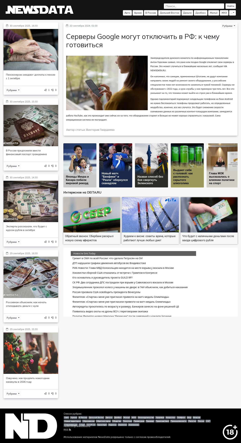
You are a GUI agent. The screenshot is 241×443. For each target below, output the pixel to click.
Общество (116, 421)
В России (150, 12)
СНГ (208, 421)
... (231, 12)
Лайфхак (181, 417)
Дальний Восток (169, 12)
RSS (67, 429)
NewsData (104, 437)
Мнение (196, 417)
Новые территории (72, 421)
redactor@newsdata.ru (77, 426)
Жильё (214, 12)
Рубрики (12, 90)
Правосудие (139, 421)
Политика (127, 421)
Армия (138, 12)
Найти (230, 6)
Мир (189, 417)
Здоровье (160, 417)
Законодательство (146, 417)
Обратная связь (103, 421)
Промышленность (178, 421)
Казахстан (170, 417)
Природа (150, 421)
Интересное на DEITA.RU (82, 192)
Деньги (187, 12)
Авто (127, 12)
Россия (201, 421)
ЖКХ (224, 12)
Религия (192, 421)
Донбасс (200, 12)
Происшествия (162, 421)
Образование (88, 421)
